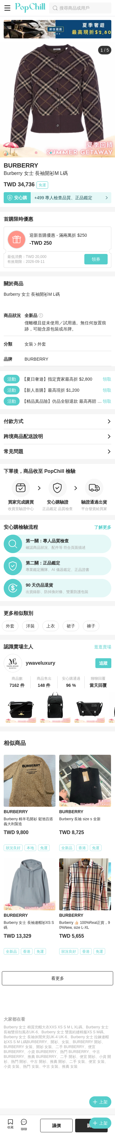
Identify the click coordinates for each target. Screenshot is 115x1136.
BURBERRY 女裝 (18, 1047)
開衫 (54, 1042)
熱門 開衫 (19, 1061)
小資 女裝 (11, 1066)
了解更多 (102, 527)
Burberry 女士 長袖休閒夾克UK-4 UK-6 (35, 1037)
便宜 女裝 (96, 1061)
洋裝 (30, 625)
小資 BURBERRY (42, 1052)
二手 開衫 (68, 1057)
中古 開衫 (38, 1061)
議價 (56, 1125)
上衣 (50, 625)
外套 (41, 344)
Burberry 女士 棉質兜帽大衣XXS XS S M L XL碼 (43, 1027)
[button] (17, 682)
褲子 (91, 625)
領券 (96, 259)
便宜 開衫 (87, 1057)
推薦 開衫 (58, 1061)
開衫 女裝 (44, 1047)
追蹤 (103, 663)
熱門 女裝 (31, 1066)
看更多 (57, 978)
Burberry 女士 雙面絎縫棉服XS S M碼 (72, 1032)
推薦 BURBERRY (42, 1057)
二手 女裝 (77, 1061)
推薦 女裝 (70, 1066)
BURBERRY (36, 359)
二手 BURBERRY (70, 1047)
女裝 (29, 344)
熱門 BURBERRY (74, 1052)
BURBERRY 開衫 (87, 1042)
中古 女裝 (50, 1066)
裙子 (71, 625)
